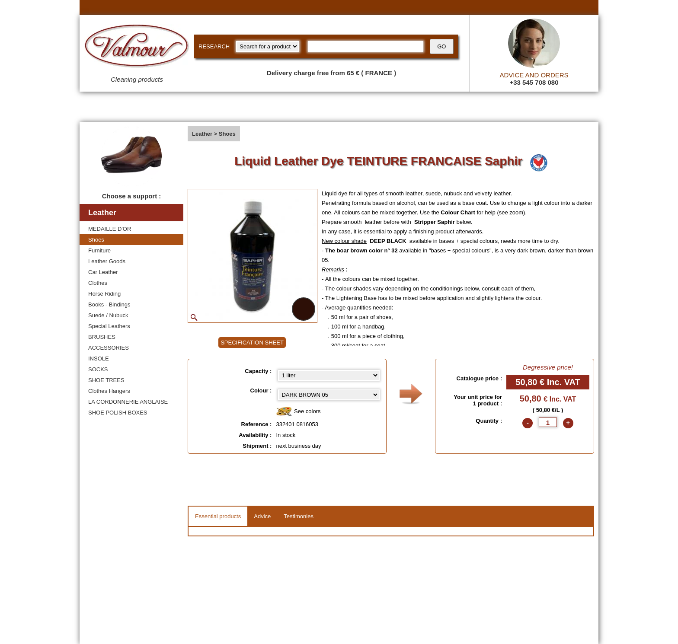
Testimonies (298, 516)
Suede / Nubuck (108, 315)
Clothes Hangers (109, 391)
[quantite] (548, 422)
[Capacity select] (329, 375)
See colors (298, 412)
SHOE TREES (106, 380)
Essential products (218, 516)
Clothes (97, 283)
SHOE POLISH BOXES (117, 412)
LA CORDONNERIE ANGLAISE (128, 402)
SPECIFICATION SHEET (252, 342)
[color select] (329, 394)
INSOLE (98, 358)
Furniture (99, 250)
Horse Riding (104, 293)
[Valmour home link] (137, 47)
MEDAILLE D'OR (109, 229)
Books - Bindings (109, 304)
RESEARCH (214, 46)
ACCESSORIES (108, 347)
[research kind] (267, 46)
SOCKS (98, 369)
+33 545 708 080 (533, 82)
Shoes (96, 239)
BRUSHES (101, 337)
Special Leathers (109, 326)
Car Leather (103, 272)
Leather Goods (106, 261)
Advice (262, 516)
